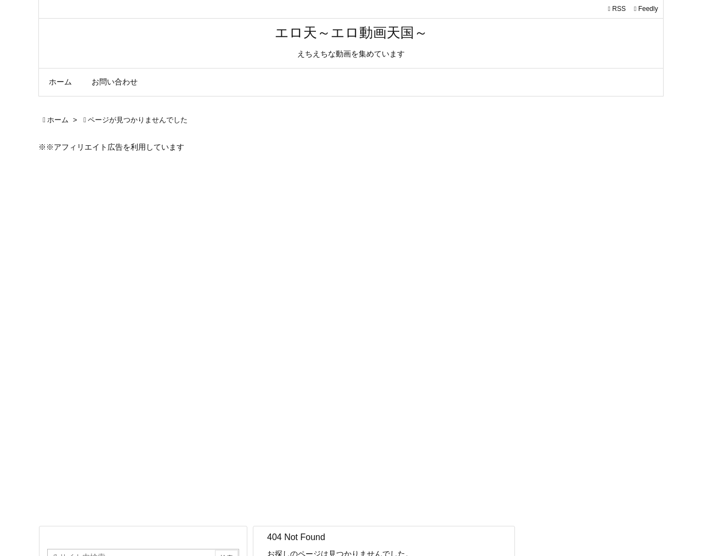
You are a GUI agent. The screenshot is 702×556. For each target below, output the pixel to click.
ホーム (58, 120)
